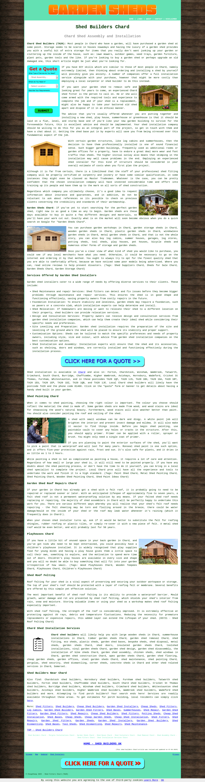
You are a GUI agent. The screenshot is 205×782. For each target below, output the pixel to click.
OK (162, 780)
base (81, 121)
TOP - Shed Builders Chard (44, 730)
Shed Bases (113, 710)
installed (64, 547)
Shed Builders (65, 706)
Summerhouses (132, 710)
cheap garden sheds (40, 659)
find (38, 679)
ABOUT (148, 19)
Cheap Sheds (148, 706)
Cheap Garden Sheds (98, 717)
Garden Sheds (84, 720)
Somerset (59, 666)
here (30, 700)
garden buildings (107, 148)
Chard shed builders (65, 634)
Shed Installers (57, 754)
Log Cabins (34, 710)
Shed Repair (151, 710)
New (36, 754)
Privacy (176, 754)
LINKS (139, 19)
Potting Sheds (151, 713)
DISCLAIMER (171, 19)
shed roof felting (47, 611)
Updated (44, 754)
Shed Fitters (44, 706)
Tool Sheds (69, 724)
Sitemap (29, 754)
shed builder (113, 81)
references (71, 198)
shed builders (136, 382)
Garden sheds (113, 211)
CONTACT (158, 19)
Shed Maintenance (135, 724)
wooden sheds (137, 634)
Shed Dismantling (90, 724)
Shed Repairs (79, 713)
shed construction (135, 185)
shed (64, 94)
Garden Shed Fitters (89, 710)
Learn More (151, 780)
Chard (81, 372)
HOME (131, 19)
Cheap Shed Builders (90, 706)
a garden (117, 43)
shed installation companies (148, 337)
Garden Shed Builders (58, 710)
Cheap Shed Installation (131, 717)
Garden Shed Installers (122, 706)
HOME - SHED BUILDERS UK (103, 743)
